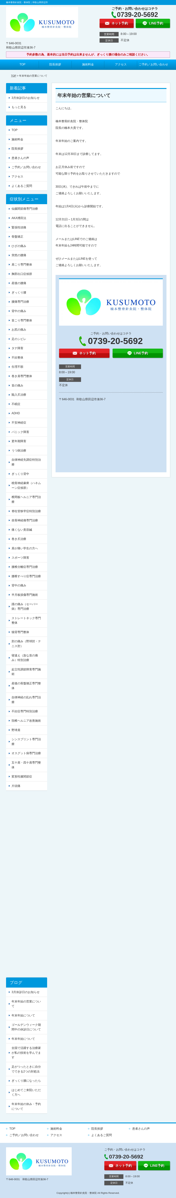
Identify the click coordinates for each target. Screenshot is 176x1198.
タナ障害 (17, 348)
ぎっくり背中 (20, 473)
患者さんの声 (20, 158)
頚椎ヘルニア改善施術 (26, 720)
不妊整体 (17, 357)
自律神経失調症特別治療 (26, 462)
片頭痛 (16, 785)
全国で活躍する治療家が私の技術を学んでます (26, 1052)
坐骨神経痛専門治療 (25, 520)
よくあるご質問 (22, 185)
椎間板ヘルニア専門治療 (26, 499)
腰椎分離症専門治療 (25, 566)
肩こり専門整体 (22, 264)
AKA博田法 (19, 218)
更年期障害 (19, 441)
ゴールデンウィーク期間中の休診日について (26, 1027)
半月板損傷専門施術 (25, 594)
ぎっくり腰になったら (26, 1080)
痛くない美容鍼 (22, 529)
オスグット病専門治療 (26, 753)
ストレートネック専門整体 (26, 620)
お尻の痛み (19, 329)
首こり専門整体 (22, 320)
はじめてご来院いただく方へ (26, 1092)
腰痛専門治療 (20, 301)
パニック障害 (20, 432)
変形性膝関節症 (22, 776)
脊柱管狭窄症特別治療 (26, 511)
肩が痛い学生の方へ (25, 548)
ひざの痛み (19, 246)
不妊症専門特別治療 (25, 711)
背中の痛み (19, 311)
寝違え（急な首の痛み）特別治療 (25, 658)
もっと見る (19, 107)
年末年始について (23, 1015)
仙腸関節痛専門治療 (25, 208)
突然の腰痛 (19, 255)
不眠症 (16, 404)
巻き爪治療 (19, 538)
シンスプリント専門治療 (26, 742)
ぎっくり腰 (19, 292)
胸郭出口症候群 (22, 273)
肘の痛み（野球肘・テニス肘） (26, 644)
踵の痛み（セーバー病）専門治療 (25, 606)
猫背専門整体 (20, 632)
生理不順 (17, 366)
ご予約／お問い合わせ (153, 64)
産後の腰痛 (19, 283)
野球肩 (16, 730)
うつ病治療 (19, 450)
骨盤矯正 (17, 236)
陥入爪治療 (19, 394)
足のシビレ (19, 339)
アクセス (121, 64)
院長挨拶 (55, 64)
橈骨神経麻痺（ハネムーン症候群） (26, 485)
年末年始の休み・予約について (26, 1106)
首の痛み (17, 385)
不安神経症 (19, 422)
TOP (22, 64)
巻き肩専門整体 (22, 376)
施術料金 (88, 64)
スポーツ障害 (20, 557)
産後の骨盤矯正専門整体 (26, 686)
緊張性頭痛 (19, 227)
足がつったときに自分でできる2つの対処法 (26, 1069)
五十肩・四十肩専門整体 (26, 765)
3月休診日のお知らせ (26, 97)
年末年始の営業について (26, 1004)
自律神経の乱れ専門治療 (26, 700)
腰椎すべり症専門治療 (26, 576)
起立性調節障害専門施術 (26, 672)
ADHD (16, 413)
